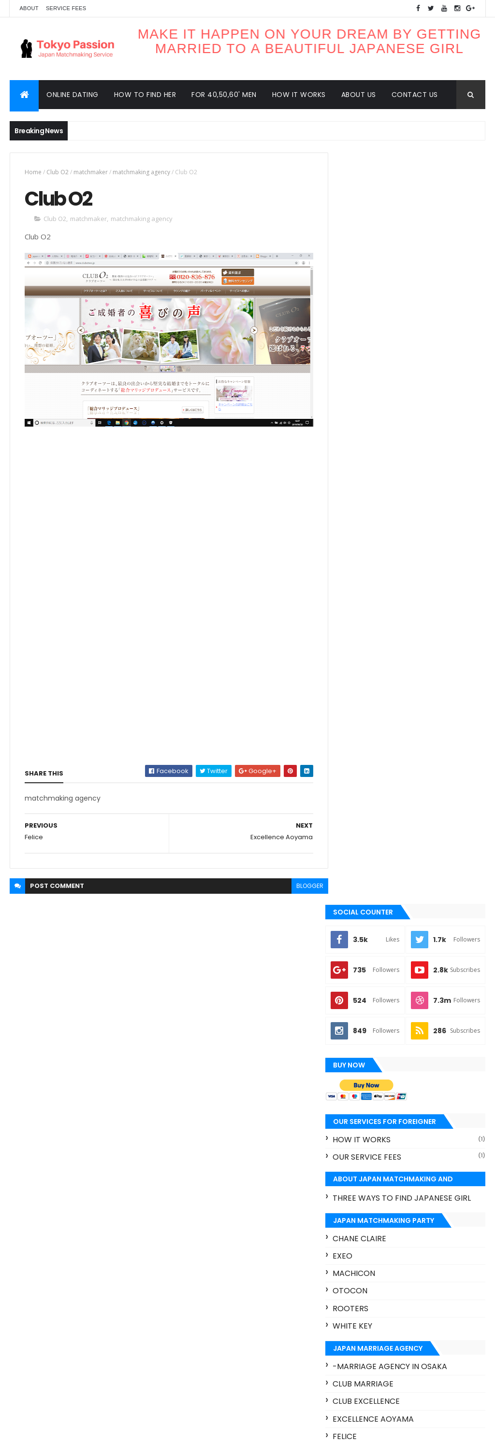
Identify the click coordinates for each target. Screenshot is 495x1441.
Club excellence (378, 824)
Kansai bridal (372, 893)
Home (33, 172)
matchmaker (90, 172)
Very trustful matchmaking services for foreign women (402, 1152)
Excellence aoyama (385, 841)
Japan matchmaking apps (382, 1298)
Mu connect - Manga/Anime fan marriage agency (408, 916)
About (28, 8)
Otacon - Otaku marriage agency (396, 977)
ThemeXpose (64, 1428)
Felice (357, 858)
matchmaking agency (141, 172)
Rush (448, 1332)
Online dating (72, 94)
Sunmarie (364, 999)
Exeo (355, 678)
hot (348, 1366)
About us (358, 94)
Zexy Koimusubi (421, 1349)
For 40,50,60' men (224, 94)
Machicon (366, 696)
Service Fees (66, 8)
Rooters (363, 730)
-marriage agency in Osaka (402, 788)
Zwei (354, 1017)
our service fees (379, 579)
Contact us (415, 94)
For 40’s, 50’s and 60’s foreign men (430, 1113)
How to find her (145, 94)
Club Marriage (375, 806)
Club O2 (57, 172)
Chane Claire (372, 660)
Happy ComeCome (381, 876)
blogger (303, 886)
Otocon (362, 713)
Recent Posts (374, 1180)
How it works (299, 94)
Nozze (357, 937)
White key (365, 748)
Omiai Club (367, 955)
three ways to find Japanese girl (414, 620)
